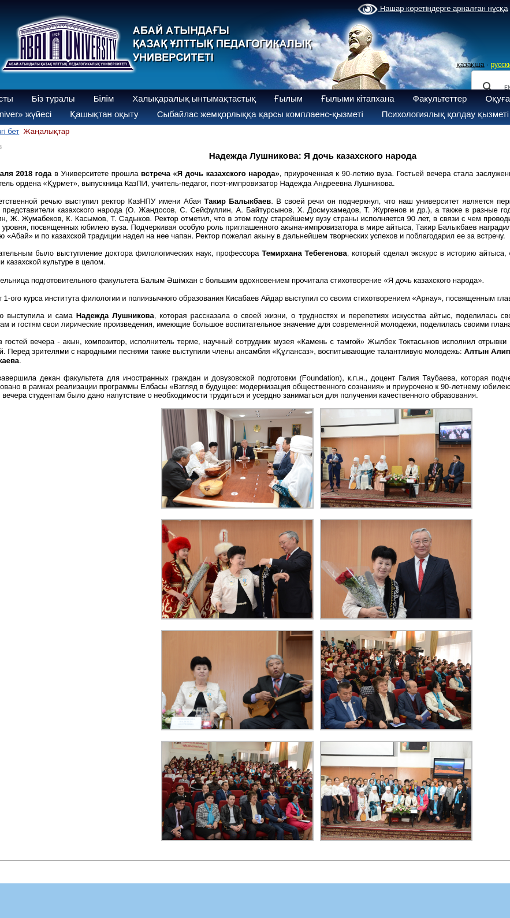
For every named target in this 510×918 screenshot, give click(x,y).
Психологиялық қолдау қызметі (445, 114)
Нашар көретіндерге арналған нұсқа (433, 9)
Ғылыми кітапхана (357, 98)
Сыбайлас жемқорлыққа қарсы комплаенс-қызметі (260, 114)
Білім (104, 98)
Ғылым (288, 98)
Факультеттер (440, 98)
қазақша (470, 65)
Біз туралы (53, 98)
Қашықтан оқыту (104, 114)
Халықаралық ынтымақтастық (194, 98)
